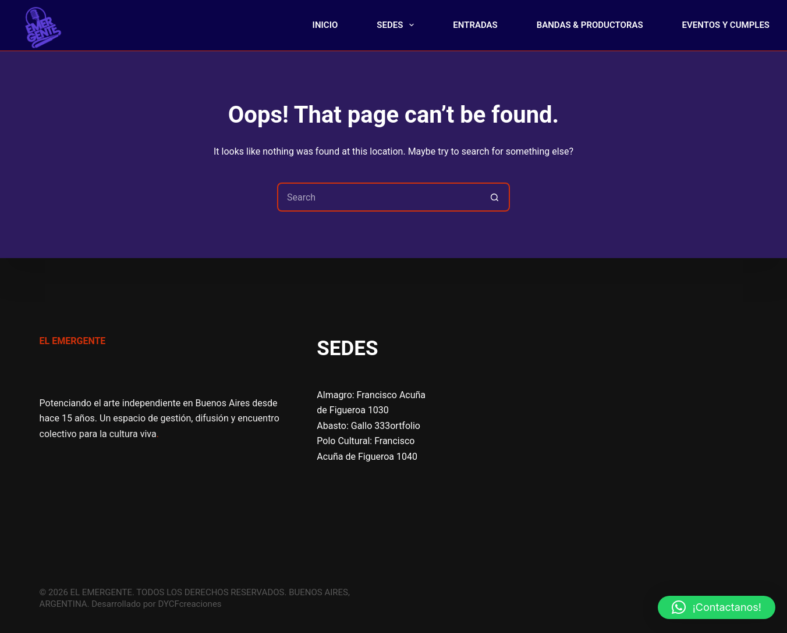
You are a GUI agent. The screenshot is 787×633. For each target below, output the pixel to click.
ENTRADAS (475, 25)
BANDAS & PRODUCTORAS (590, 25)
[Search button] (495, 197)
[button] (716, 607)
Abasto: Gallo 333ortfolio (368, 425)
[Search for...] (379, 197)
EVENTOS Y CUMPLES (726, 25)
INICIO (325, 25)
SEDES (398, 25)
